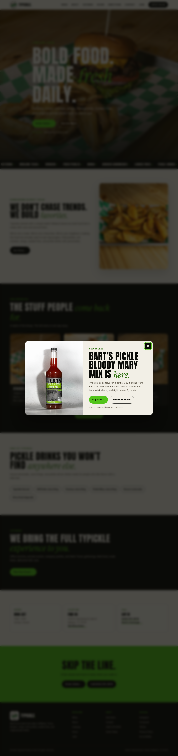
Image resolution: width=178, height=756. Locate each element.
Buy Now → (98, 399)
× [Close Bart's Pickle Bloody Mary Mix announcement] (148, 346)
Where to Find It (122, 399)
